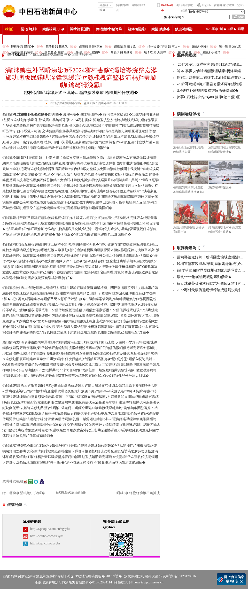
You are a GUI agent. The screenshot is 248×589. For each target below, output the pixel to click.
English (206, 5)
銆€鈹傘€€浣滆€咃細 (71, 492)
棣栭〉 (10, 29)
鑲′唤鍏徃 (138, 5)
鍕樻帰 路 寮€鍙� (22, 46)
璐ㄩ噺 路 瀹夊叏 (230, 46)
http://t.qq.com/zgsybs (45, 543)
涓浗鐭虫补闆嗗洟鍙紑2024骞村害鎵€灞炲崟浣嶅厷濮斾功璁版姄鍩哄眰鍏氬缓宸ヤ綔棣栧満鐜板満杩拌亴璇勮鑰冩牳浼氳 (81, 77)
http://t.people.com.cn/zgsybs (50, 529)
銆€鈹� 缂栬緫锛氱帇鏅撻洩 (138, 493)
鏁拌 (79, 52)
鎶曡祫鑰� (106, 5)
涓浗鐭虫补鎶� (43, 39)
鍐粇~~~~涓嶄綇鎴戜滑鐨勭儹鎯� (204, 277)
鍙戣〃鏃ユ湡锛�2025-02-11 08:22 (106, 103)
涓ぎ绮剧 (29, 29)
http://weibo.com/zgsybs (46, 536)
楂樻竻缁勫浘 (15, 39)
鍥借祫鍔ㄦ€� (53, 29)
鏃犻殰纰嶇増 (187, 7)
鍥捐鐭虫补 (160, 29)
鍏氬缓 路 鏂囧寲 (121, 52)
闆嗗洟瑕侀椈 (80, 29)
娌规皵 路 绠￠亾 (125, 46)
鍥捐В (96, 52)
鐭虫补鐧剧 (184, 29)
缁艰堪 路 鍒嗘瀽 (22, 52)
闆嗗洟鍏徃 (122, 7)
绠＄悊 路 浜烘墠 (155, 52)
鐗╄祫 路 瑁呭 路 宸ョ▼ (163, 46)
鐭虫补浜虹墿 (211, 52)
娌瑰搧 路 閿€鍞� (90, 46)
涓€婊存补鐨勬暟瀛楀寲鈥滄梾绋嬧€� (208, 91)
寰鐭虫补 (184, 52)
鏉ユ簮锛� (11, 493)
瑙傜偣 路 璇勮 (54, 52)
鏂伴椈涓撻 (137, 29)
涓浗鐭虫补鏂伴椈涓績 (65, 103)
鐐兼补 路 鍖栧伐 (57, 46)
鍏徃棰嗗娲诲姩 (109, 29)
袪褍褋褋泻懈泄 (224, 5)
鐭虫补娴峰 (200, 46)
